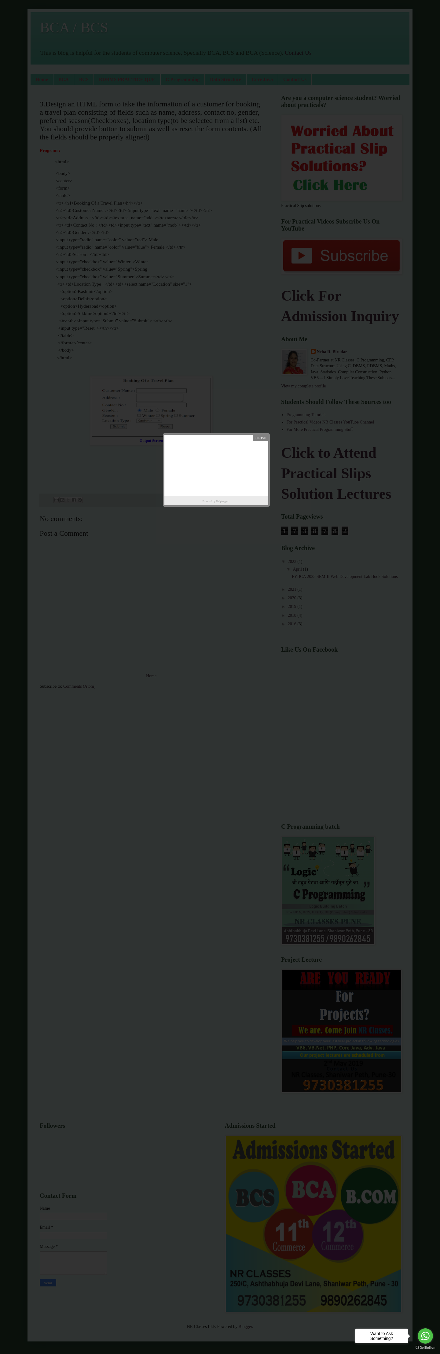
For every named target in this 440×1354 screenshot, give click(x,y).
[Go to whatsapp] (425, 1336)
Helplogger (222, 501)
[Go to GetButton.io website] (425, 1348)
